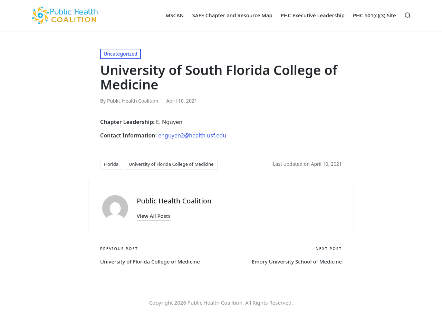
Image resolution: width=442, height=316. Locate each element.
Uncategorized (120, 53)
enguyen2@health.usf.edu (192, 135)
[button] (154, 216)
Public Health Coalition (174, 200)
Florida (111, 164)
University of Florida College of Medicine (171, 164)
